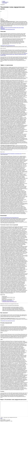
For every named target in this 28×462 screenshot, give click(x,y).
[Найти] (9, 419)
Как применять (14, 27)
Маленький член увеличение (5, 153)
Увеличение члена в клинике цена (8, 300)
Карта (1, 418)
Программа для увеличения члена (16, 153)
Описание (2, 27)
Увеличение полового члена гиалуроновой (9, 301)
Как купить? (19, 27)
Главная (3, 1)
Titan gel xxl (17, 54)
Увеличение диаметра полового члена (8, 54)
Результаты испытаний (7, 27)
